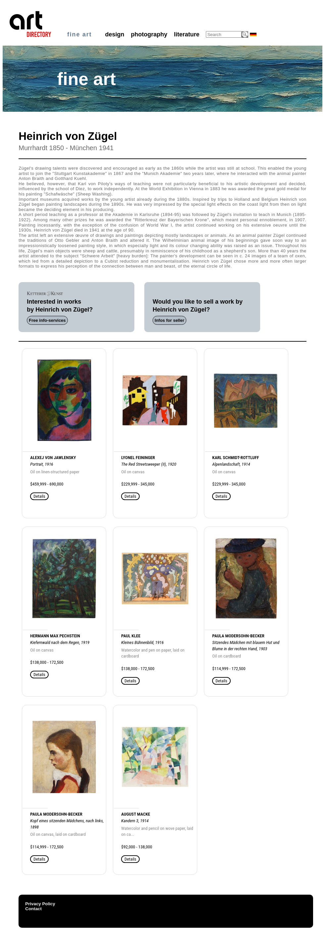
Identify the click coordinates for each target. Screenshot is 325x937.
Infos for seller (169, 320)
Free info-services (47, 320)
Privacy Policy (40, 903)
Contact (33, 908)
